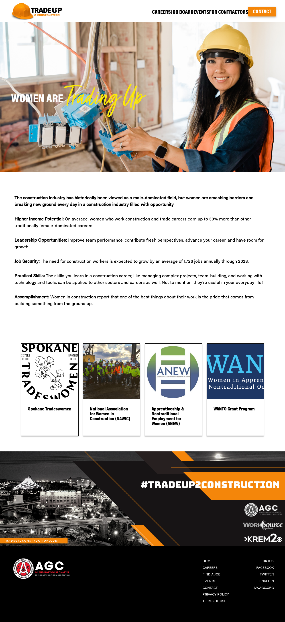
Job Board (161, 11)
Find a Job (211, 574)
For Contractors (221, 11)
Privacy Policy (216, 594)
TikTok (268, 560)
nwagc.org (264, 587)
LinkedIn (266, 580)
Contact (262, 11)
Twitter (267, 574)
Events (187, 11)
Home (207, 560)
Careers (132, 11)
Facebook (265, 567)
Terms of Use (214, 600)
